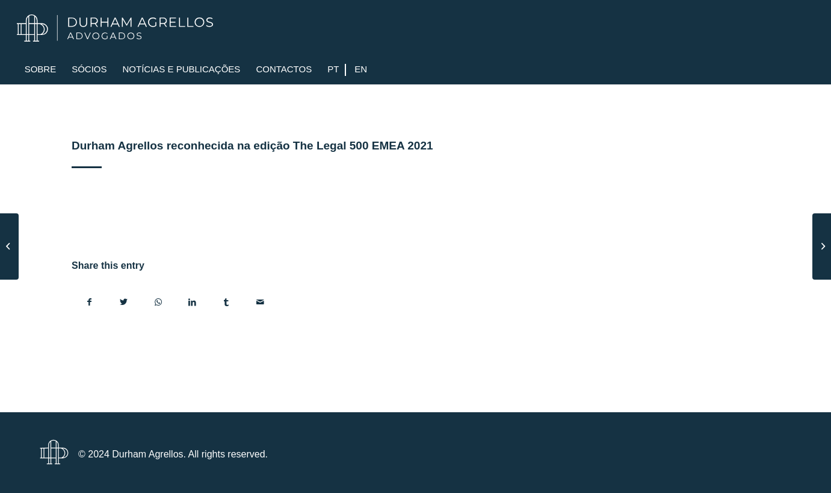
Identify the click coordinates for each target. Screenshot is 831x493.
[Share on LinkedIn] (192, 302)
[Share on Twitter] (124, 302)
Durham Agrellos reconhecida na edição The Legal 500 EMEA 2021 (252, 145)
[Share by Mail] (260, 302)
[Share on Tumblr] (226, 302)
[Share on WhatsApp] (158, 302)
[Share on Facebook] (89, 302)
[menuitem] (40, 69)
